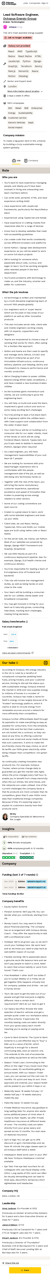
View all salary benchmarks (16, 653)
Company (31, 160)
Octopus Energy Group (20, 18)
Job (16, 160)
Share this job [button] (10, 1263)
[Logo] (9, 3)
